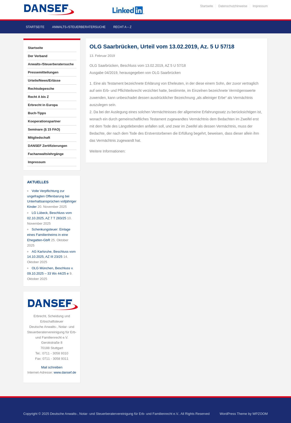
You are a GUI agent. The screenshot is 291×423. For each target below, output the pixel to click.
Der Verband (38, 56)
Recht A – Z (122, 27)
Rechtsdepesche (41, 89)
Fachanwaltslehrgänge (46, 154)
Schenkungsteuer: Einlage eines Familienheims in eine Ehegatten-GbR (49, 234)
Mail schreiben (51, 367)
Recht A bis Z (38, 97)
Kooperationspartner (44, 121)
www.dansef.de (65, 372)
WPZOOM (260, 414)
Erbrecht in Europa (43, 105)
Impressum (260, 6)
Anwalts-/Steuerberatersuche (78, 27)
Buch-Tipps (37, 113)
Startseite (206, 6)
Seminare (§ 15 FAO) (44, 129)
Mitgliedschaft (39, 137)
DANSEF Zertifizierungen (47, 146)
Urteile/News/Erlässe (44, 80)
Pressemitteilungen (43, 72)
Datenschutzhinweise (232, 6)
